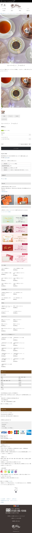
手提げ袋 (3, 133)
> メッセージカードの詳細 (5, 211)
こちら (9, 403)
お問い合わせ (18, 521)
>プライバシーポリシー (13, 500)
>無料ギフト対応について (11, 160)
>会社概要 (2, 502)
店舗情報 (13, 521)
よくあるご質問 (18, 518)
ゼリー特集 (4, 8)
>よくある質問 (3, 498)
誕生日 (12, 10)
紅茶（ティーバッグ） (6, 13)
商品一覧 (28, 10)
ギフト (12, 8)
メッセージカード (4, 137)
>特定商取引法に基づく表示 (5, 500)
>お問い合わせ (14, 498)
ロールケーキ (20, 8)
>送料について (3, 160)
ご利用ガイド (13, 518)
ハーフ (28, 8)
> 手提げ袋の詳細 (4, 191)
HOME (1, 13)
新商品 (20, 10)
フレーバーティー (13, 13)
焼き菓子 (4, 10)
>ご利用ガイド (8, 498)
